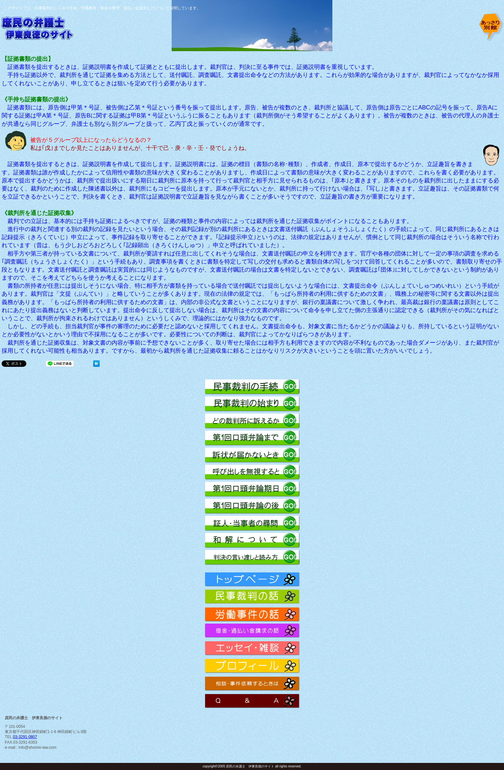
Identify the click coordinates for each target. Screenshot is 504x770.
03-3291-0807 (25, 737)
